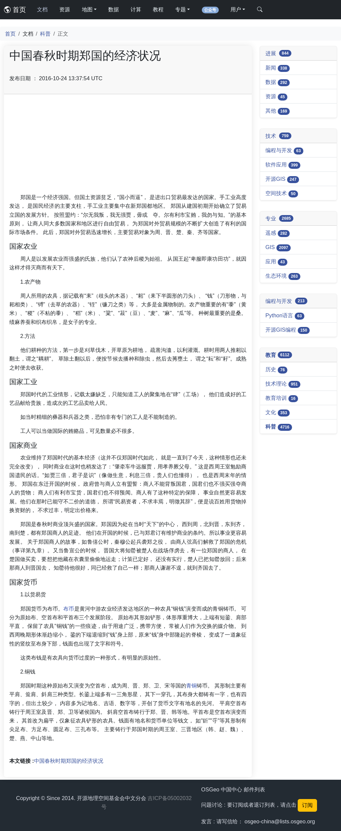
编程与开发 (284, 150)
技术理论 (282, 384)
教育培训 (281, 398)
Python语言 (284, 316)
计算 (136, 9)
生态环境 (282, 276)
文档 (42, 9)
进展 (278, 53)
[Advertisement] (127, 146)
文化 (277, 412)
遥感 (277, 233)
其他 (277, 111)
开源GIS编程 (287, 330)
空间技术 (281, 193)
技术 (278, 136)
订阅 (307, 805)
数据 (113, 9)
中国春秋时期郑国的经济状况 (68, 761)
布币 (68, 609)
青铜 (191, 686)
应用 (276, 262)
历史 (276, 370)
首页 (15, 9)
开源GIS (282, 179)
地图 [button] (87, 9)
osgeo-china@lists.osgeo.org (279, 821)
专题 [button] (180, 9)
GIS (278, 247)
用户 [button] (235, 9)
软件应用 (282, 165)
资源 (64, 9)
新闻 (277, 68)
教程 (158, 9)
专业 (279, 218)
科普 (45, 34)
